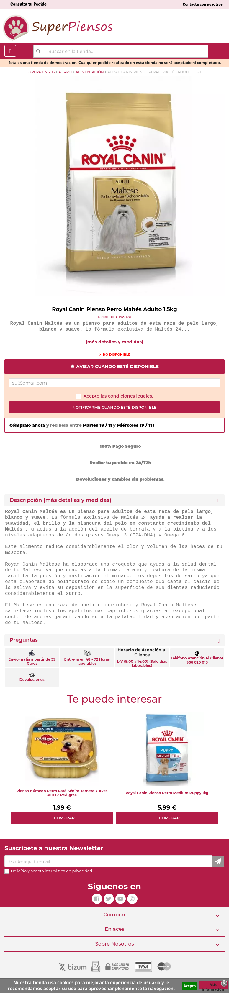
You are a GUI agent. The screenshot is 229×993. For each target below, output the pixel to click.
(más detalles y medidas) (114, 341)
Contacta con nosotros (203, 4)
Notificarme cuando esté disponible (114, 407)
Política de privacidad (71, 871)
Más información (213, 985)
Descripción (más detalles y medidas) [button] (60, 500)
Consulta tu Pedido (28, 4)
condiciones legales (130, 396)
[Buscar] (120, 51)
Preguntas (23, 640)
